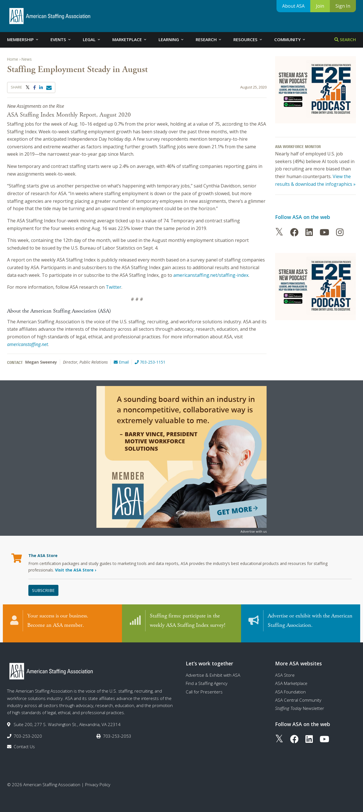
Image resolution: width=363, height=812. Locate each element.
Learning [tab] (171, 39)
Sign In (342, 6)
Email (121, 362)
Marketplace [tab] (129, 39)
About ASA (293, 6)
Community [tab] (290, 39)
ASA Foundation (290, 688)
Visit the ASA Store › (75, 570)
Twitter (113, 287)
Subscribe (43, 590)
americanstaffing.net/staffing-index (210, 275)
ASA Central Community (298, 696)
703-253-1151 (150, 362)
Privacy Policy (97, 781)
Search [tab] (345, 39)
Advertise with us (253, 531)
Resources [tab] (248, 39)
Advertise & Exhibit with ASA (213, 671)
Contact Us (24, 743)
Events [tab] (60, 39)
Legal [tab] (92, 39)
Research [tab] (209, 39)
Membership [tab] (23, 39)
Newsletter (299, 705)
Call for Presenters (204, 688)
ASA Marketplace (291, 680)
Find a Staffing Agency (206, 680)
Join (320, 6)
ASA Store (285, 671)
